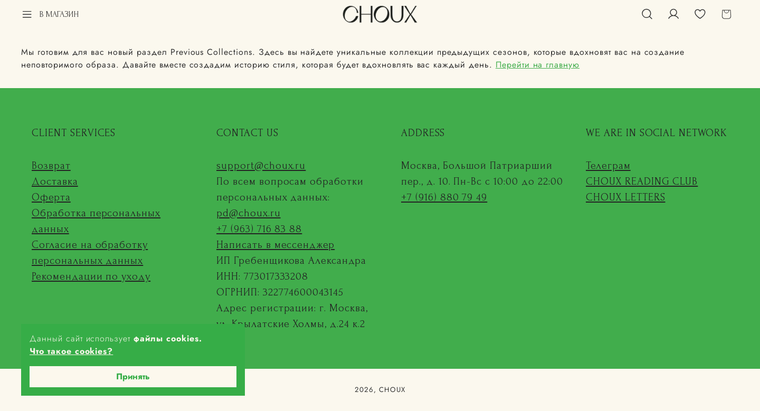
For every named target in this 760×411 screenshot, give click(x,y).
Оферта (51, 197)
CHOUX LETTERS (625, 197)
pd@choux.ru (248, 213)
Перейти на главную (538, 65)
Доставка (55, 181)
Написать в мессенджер (275, 245)
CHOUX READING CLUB (642, 181)
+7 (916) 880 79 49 (444, 197)
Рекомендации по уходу (91, 276)
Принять (133, 376)
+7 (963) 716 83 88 (259, 229)
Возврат (51, 165)
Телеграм (608, 165)
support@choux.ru (261, 165)
